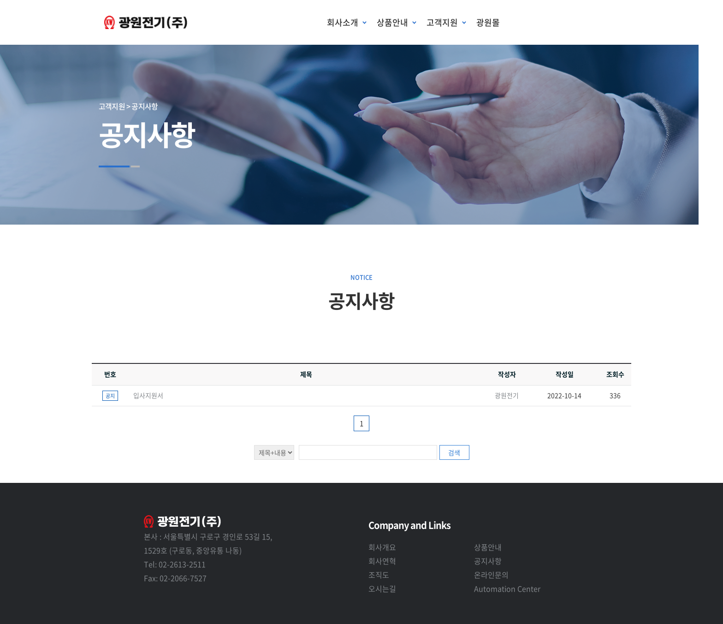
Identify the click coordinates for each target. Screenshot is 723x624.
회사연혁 (382, 560)
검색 (454, 452)
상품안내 (488, 547)
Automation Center (507, 588)
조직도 (378, 574)
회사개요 (382, 547)
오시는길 (382, 588)
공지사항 (488, 560)
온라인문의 (491, 574)
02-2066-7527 (183, 577)
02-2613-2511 (182, 564)
